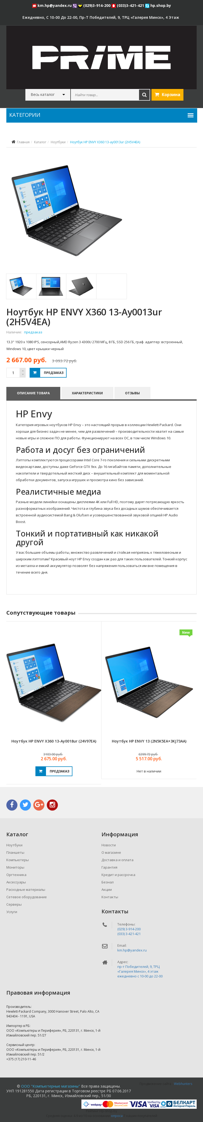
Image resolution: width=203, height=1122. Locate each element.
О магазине (111, 852)
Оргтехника (16, 874)
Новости (109, 845)
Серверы (14, 904)
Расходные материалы (25, 889)
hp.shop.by (158, 5)
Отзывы (132, 393)
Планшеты (15, 852)
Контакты (110, 897)
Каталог (40, 142)
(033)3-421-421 (128, 5)
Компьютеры (17, 859)
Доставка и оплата (117, 859)
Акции (107, 889)
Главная (23, 142)
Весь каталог (43, 94)
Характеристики (87, 393)
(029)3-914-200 (95, 5)
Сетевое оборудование (26, 897)
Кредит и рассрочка (118, 874)
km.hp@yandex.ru (52, 5)
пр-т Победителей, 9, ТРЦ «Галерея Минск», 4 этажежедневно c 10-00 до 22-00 (140, 971)
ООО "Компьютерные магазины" (50, 1086)
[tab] (21, 286)
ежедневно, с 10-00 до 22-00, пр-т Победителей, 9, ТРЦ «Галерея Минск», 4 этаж (100, 17)
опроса (117, 1116)
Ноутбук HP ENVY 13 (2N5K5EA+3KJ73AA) (149, 741)
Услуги (11, 911)
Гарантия (109, 867)
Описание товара (33, 393)
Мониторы (15, 867)
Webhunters (183, 1083)
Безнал (108, 882)
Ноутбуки (58, 142)
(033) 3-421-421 (129, 933)
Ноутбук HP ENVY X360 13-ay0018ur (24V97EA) (53, 741)
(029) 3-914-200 (129, 929)
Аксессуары (16, 882)
